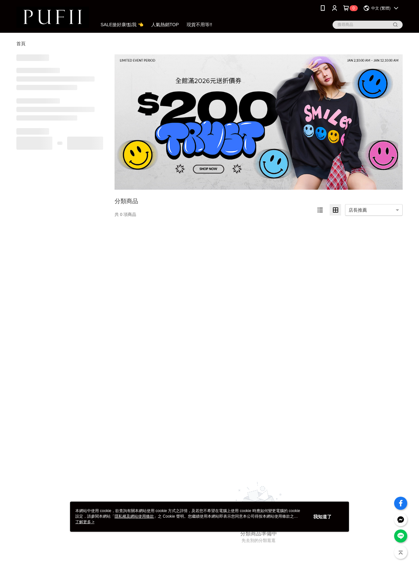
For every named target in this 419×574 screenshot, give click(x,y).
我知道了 (322, 516)
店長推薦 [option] (358, 210)
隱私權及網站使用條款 (134, 516)
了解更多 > (84, 522)
